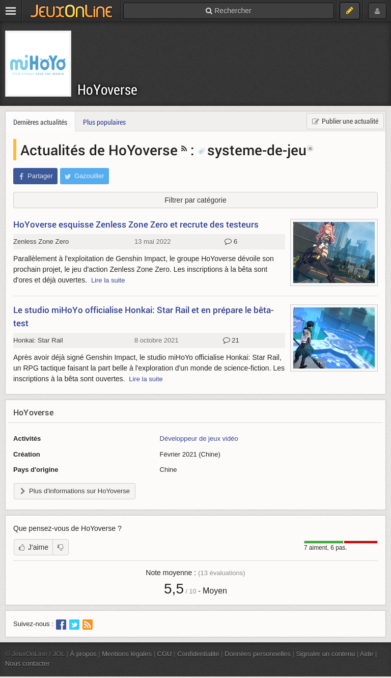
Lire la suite (108, 280)
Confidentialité (198, 654)
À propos (83, 654)
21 (231, 340)
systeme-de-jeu (252, 149)
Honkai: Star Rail (38, 340)
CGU (164, 654)
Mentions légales (127, 654)
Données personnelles (258, 654)
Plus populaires (104, 122)
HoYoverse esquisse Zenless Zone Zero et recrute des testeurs (136, 224)
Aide (366, 654)
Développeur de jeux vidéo (199, 438)
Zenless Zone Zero (41, 241)
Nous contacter (27, 663)
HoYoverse (107, 89)
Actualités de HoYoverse (99, 149)
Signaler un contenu (325, 654)
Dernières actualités (40, 122)
